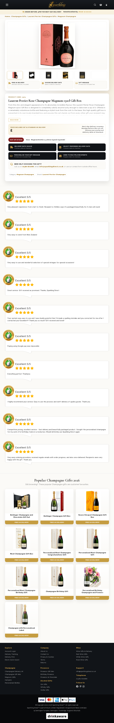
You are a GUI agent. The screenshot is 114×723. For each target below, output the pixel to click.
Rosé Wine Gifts (82, 660)
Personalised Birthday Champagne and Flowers (92, 591)
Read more (14, 120)
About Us (44, 651)
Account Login (10, 651)
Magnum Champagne (25, 174)
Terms (43, 660)
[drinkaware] (57, 716)
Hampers (8, 680)
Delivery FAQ (10, 657)
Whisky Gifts (45, 687)
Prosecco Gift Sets (47, 671)
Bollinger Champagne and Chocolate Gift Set (21, 516)
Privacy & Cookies (47, 657)
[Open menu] (7, 4)
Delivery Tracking (11, 654)
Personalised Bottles (12, 683)
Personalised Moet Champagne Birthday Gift (21, 591)
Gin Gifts (44, 684)
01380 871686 (28, 166)
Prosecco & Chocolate (49, 677)
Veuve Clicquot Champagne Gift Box (92, 516)
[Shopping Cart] (100, 5)
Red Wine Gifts (81, 654)
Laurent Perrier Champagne (54, 174)
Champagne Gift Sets (13, 674)
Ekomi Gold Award (12, 660)
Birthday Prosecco (47, 674)
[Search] (95, 5)
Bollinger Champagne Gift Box (57, 516)
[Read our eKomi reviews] (77, 12)
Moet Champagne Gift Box (21, 554)
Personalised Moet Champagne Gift (92, 554)
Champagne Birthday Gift (57, 591)
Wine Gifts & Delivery (84, 651)
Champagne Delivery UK (14, 671)
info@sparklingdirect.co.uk (51, 166)
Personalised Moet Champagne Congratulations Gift (57, 554)
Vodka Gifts (45, 690)
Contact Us (45, 654)
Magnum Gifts (10, 677)
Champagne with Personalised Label (21, 629)
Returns (43, 662)
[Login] (106, 5)
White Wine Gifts (82, 657)
